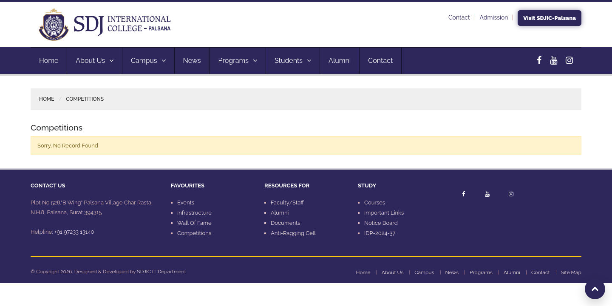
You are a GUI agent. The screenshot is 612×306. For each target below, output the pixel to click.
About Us (94, 61)
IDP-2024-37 (379, 233)
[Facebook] (539, 60)
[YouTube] (553, 60)
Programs (237, 61)
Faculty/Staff (287, 202)
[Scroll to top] (595, 289)
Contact (459, 17)
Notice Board (381, 223)
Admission (494, 17)
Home (48, 61)
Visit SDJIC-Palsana (549, 18)
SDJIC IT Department (161, 272)
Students (293, 61)
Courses (374, 202)
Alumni (340, 61)
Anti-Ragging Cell (293, 233)
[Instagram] (569, 60)
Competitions (194, 233)
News (192, 61)
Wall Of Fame (194, 223)
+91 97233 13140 (74, 232)
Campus (148, 61)
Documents (285, 223)
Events (185, 202)
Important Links (384, 213)
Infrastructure (194, 213)
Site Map (571, 272)
